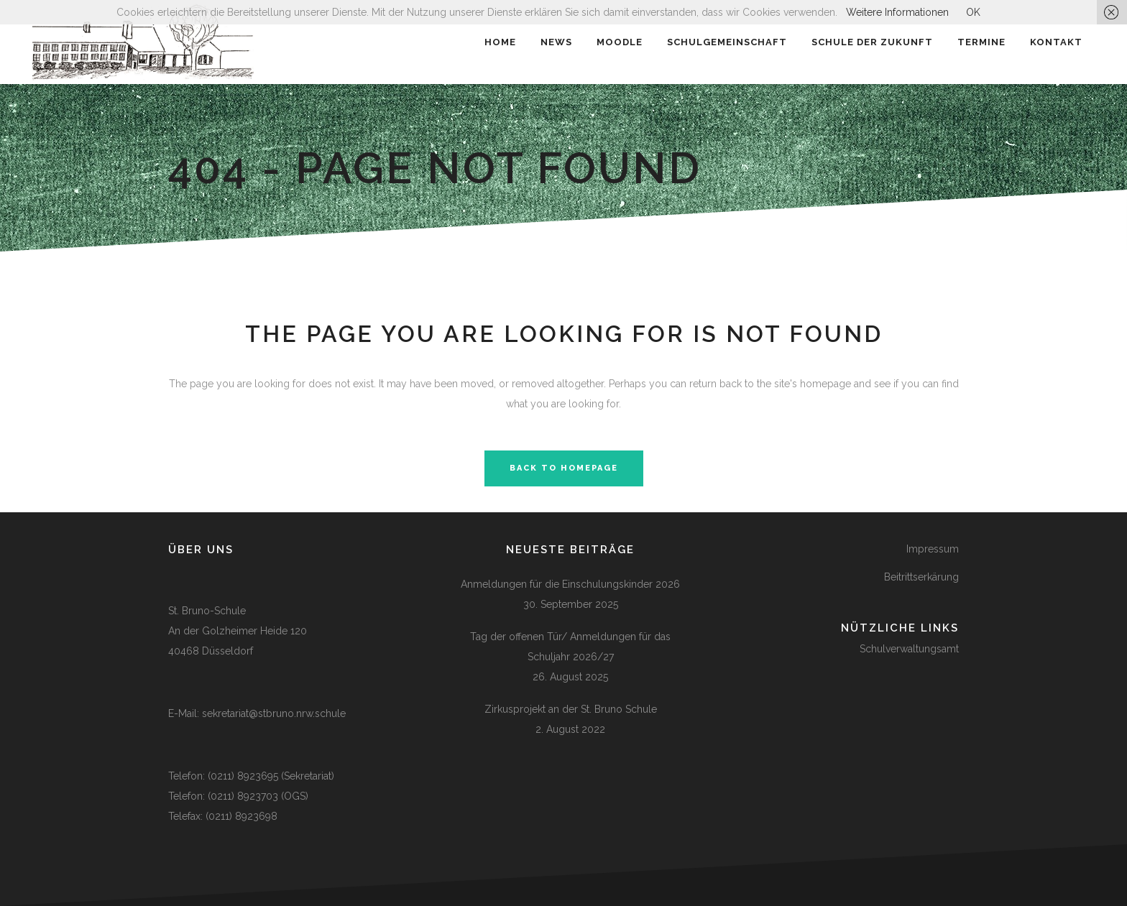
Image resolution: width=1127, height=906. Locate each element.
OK (973, 12)
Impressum (932, 549)
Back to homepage (564, 468)
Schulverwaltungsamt (909, 649)
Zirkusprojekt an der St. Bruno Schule (570, 709)
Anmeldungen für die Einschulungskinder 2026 (570, 584)
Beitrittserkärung (921, 577)
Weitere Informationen (897, 12)
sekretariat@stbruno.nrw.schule (274, 713)
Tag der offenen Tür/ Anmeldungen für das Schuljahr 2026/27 (570, 646)
